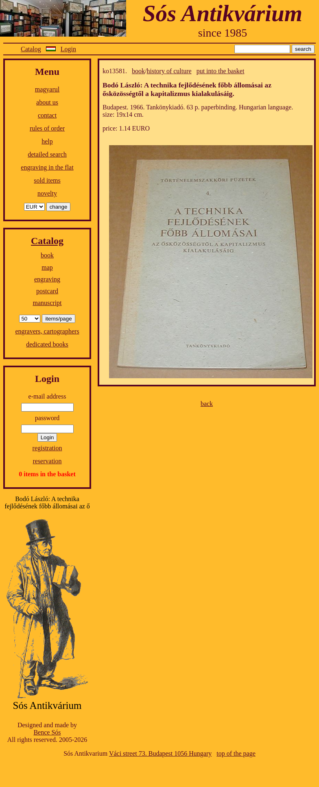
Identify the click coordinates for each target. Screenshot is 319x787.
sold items (47, 180)
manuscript (47, 302)
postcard (47, 291)
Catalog (31, 49)
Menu (47, 71)
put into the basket (221, 71)
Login (68, 49)
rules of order (47, 128)
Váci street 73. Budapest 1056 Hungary (160, 753)
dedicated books (47, 344)
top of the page (236, 753)
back (207, 403)
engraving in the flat (47, 167)
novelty (47, 193)
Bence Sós (47, 732)
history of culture (168, 71)
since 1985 (222, 32)
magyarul (47, 89)
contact (47, 115)
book (47, 255)
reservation (47, 461)
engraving (47, 279)
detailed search (47, 154)
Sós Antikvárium (222, 13)
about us (47, 102)
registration (47, 448)
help (47, 141)
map (47, 267)
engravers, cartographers (47, 331)
